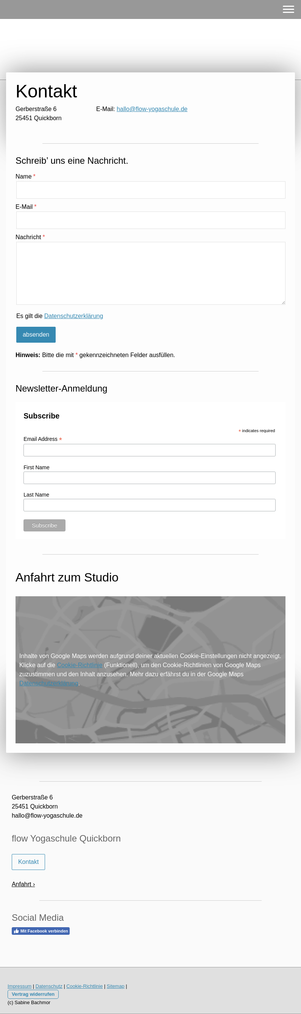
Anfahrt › (23, 884)
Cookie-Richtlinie (80, 665)
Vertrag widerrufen (33, 994)
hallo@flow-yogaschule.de (152, 109)
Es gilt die (59, 316)
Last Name (36, 495)
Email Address (42, 439)
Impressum (19, 986)
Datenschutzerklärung (73, 316)
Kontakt (28, 862)
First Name (36, 467)
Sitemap (116, 986)
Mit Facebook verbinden (40, 931)
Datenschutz (49, 986)
